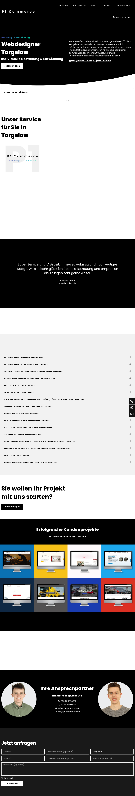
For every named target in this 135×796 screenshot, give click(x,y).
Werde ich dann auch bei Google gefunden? (28, 406)
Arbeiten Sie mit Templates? (19, 392)
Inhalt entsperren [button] (111, 784)
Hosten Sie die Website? (16, 455)
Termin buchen (122, 5)
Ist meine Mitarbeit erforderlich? (22, 434)
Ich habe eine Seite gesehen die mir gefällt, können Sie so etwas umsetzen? (44, 399)
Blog (93, 5)
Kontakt (106, 5)
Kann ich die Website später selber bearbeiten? (29, 378)
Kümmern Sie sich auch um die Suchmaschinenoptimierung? (37, 448)
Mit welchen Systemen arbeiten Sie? (23, 357)
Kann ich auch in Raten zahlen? (21, 413)
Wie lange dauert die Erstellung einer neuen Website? (33, 371)
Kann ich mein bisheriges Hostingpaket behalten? (31, 462)
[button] (67, 357)
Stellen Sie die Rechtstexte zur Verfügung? (28, 427)
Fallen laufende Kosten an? (19, 385)
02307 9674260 (121, 17)
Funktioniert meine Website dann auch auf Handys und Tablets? (39, 441)
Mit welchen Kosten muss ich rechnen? (26, 364)
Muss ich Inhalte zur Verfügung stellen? (27, 420)
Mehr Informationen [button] (45, 794)
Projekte (63, 5)
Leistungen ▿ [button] (79, 5)
